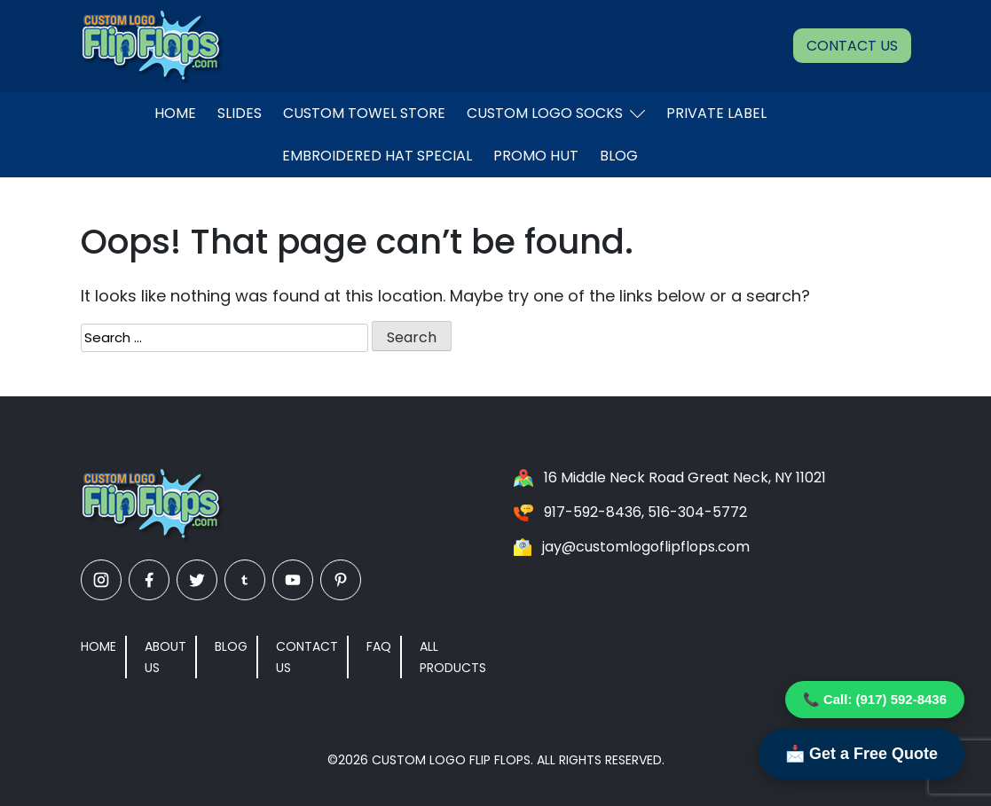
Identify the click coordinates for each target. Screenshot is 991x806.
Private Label (716, 113)
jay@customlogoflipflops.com (646, 546)
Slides (239, 113)
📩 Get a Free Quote (861, 754)
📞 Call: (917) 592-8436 (875, 699)
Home (175, 113)
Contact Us (852, 45)
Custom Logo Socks (556, 113)
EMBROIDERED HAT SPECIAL (377, 155)
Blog (619, 155)
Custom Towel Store (364, 113)
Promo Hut (535, 155)
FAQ (378, 646)
